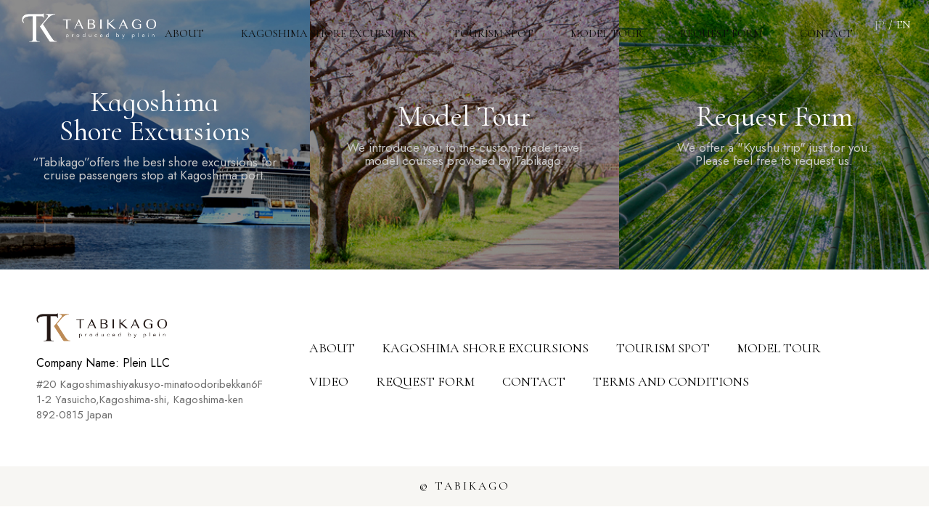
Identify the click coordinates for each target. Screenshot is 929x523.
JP (880, 24)
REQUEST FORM (740, 25)
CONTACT (833, 25)
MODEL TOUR (637, 25)
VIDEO (328, 381)
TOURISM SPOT (536, 25)
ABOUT (244, 25)
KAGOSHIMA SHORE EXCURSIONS (378, 25)
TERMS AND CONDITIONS (671, 381)
